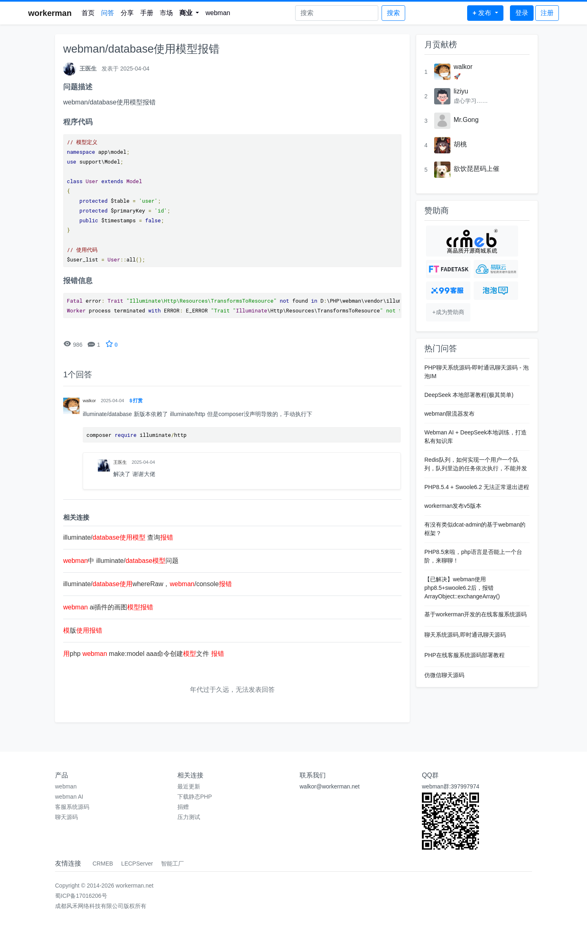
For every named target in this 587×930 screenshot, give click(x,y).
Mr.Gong (466, 119)
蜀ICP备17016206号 (81, 895)
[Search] (336, 13)
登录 (521, 12)
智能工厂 (172, 863)
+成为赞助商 (448, 312)
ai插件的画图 (108, 607)
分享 (127, 12)
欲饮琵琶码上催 (476, 168)
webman (217, 12)
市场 (166, 12)
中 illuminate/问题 (121, 560)
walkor (463, 66)
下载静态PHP (194, 796)
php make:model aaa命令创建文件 (143, 653)
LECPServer (137, 863)
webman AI (69, 796)
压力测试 (188, 817)
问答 (107, 12)
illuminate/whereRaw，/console (147, 583)
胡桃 (460, 144)
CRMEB (103, 863)
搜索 (393, 12)
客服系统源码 (72, 807)
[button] (189, 13)
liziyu (461, 91)
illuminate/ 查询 (118, 537)
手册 (146, 12)
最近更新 (188, 786)
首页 (88, 12)
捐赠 (183, 807)
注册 (547, 12)
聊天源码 (66, 817)
